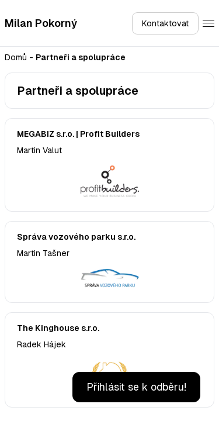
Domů (16, 57)
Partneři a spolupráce (81, 57)
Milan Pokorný (41, 23)
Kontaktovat (165, 23)
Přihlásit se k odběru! (136, 387)
